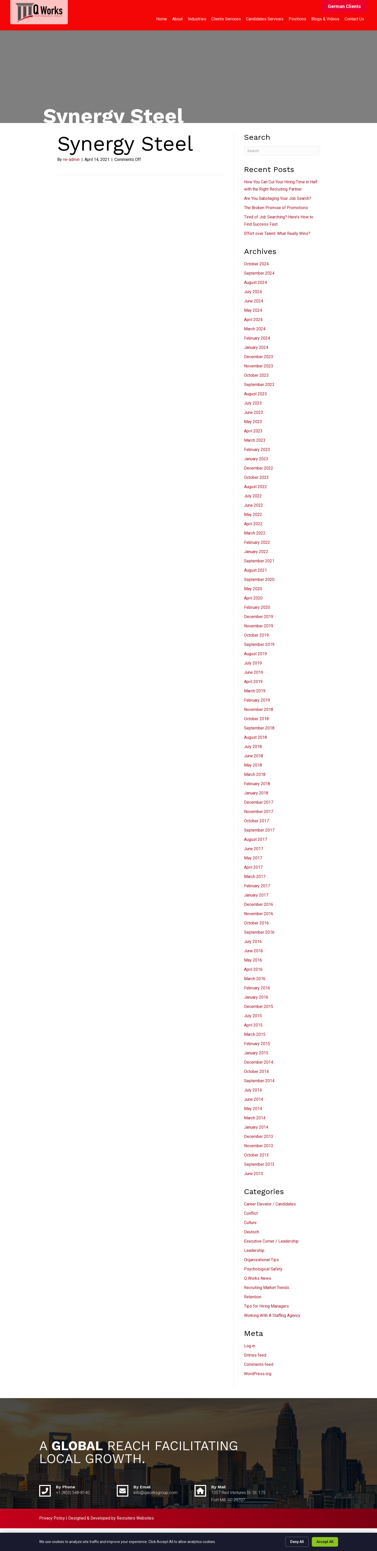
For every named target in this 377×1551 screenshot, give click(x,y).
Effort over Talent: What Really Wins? (277, 233)
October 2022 (256, 477)
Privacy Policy (52, 1518)
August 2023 (255, 393)
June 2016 (253, 950)
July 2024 (253, 291)
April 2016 (253, 969)
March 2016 (254, 978)
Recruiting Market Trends (266, 1287)
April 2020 (253, 598)
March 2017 (254, 876)
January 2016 (256, 997)
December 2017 (258, 802)
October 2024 (256, 263)
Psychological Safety (263, 1269)
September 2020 (259, 579)
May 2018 (253, 765)
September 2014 (259, 1080)
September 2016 (259, 932)
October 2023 (256, 375)
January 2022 (256, 551)
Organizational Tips (261, 1259)
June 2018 (253, 755)
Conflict (251, 1213)
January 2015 (256, 1053)
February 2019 (257, 700)
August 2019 (255, 653)
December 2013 (258, 1136)
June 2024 (253, 301)
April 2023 (253, 431)
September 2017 (259, 830)
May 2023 (253, 421)
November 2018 (258, 709)
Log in (249, 1345)
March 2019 (254, 690)
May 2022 (253, 514)
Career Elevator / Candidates (270, 1204)
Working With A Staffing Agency (272, 1315)
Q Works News (257, 1278)
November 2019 (258, 625)
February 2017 (257, 885)
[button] (344, 6)
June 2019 (253, 672)
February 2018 (257, 783)
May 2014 (253, 1108)
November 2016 (258, 913)
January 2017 (256, 895)
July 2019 (253, 663)
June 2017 (253, 848)
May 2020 (253, 588)
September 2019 (259, 644)
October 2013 (256, 1155)
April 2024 (253, 319)
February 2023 (257, 449)
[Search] (282, 150)
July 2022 (253, 496)
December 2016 (258, 904)
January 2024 (256, 347)
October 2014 (256, 1071)
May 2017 (253, 858)
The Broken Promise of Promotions (276, 207)
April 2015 (253, 1025)
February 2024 (257, 338)
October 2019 (256, 635)
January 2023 (256, 458)
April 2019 (253, 681)
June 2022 (253, 505)
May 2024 (253, 310)
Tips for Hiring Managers (266, 1306)
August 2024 (255, 282)
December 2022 (258, 468)
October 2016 (256, 923)
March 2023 (254, 440)
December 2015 (258, 1006)
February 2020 (257, 607)
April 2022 (253, 523)
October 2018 (256, 718)
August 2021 (255, 570)
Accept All (324, 1542)
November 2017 (258, 811)
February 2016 (257, 988)
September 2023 (259, 384)
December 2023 (258, 356)
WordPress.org (257, 1373)
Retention (252, 1296)
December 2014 (258, 1062)
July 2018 (253, 746)
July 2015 (253, 1015)
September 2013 (259, 1164)
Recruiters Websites (135, 1518)
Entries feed (255, 1355)
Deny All (297, 1542)
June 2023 (253, 412)
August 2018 (255, 737)
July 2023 (253, 403)
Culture (250, 1222)
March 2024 (254, 328)
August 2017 (255, 839)
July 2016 (253, 941)
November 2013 (258, 1145)
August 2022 (255, 486)
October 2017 (256, 820)
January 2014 (256, 1127)
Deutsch (251, 1231)
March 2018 (254, 774)
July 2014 (253, 1090)
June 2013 (253, 1173)
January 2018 (256, 793)
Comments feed (258, 1364)
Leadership (254, 1250)
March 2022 (254, 533)
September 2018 (259, 728)
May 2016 (253, 960)
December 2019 (258, 616)
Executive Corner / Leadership (271, 1241)
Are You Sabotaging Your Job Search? (277, 198)
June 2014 (253, 1099)
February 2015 (257, 1043)
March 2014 (254, 1117)
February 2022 (257, 542)
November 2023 (258, 366)
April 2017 (253, 867)
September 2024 (259, 273)
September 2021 (259, 561)
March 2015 (254, 1034)
